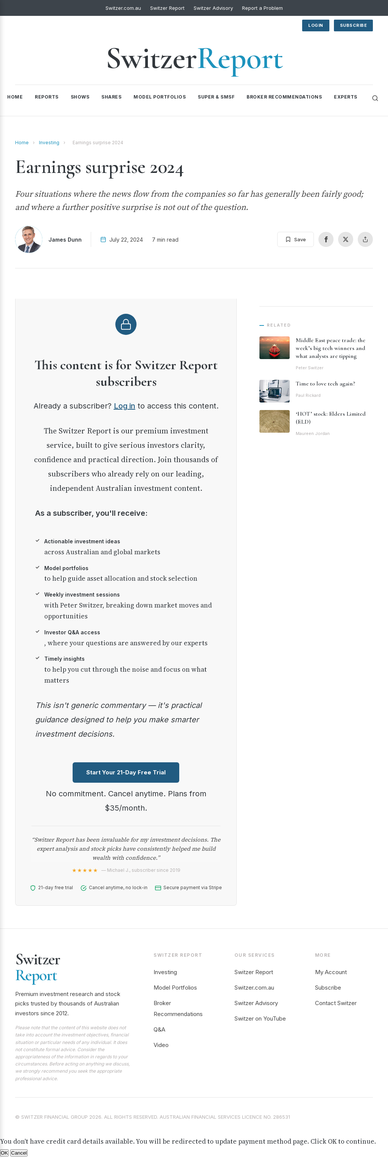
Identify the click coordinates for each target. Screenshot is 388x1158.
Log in (124, 405)
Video (161, 1045)
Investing (49, 142)
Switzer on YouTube (260, 1018)
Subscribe (353, 25)
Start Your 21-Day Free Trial (126, 772)
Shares (111, 97)
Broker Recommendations (284, 97)
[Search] (375, 98)
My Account (331, 972)
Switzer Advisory (213, 8)
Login (315, 25)
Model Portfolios (159, 97)
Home (15, 97)
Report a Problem (262, 8)
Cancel (19, 1153)
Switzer (194, 58)
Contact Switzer (336, 1003)
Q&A (159, 1029)
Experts (345, 97)
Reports (47, 97)
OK (4, 1153)
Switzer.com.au (123, 8)
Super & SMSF (216, 97)
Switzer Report (167, 8)
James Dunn (65, 239)
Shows (80, 97)
